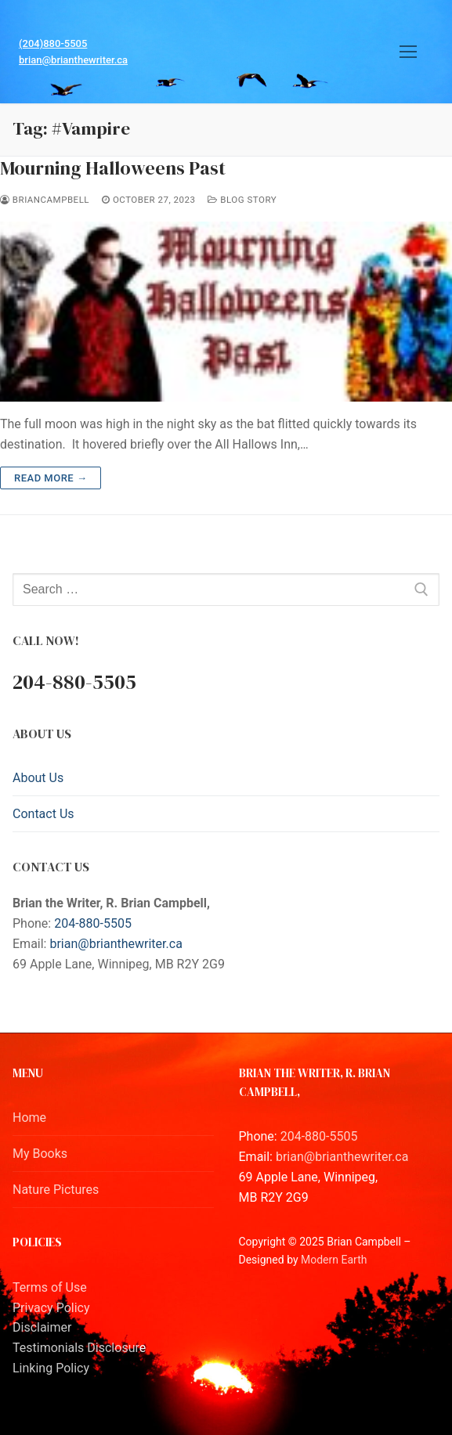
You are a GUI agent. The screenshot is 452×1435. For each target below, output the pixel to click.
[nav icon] (408, 51)
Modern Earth (334, 1259)
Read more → (50, 478)
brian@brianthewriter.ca (73, 60)
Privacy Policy (51, 1307)
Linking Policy (51, 1368)
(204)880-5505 (53, 43)
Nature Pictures (56, 1189)
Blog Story (242, 199)
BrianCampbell (44, 199)
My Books (40, 1153)
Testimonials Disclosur (76, 1347)
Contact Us (43, 813)
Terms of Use (50, 1287)
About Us (38, 777)
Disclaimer (42, 1327)
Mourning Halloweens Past (113, 168)
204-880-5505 (93, 923)
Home (29, 1117)
